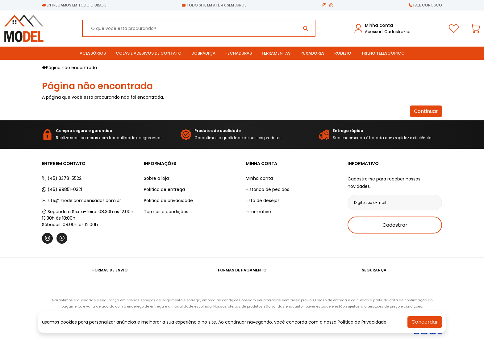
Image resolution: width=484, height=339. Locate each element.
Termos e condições (166, 212)
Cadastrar (394, 225)
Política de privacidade (168, 200)
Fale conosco (425, 5)
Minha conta (259, 178)
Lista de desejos (263, 200)
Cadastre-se (397, 32)
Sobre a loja (156, 178)
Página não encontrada (71, 67)
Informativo (258, 212)
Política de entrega (164, 189)
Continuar (426, 111)
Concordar (424, 321)
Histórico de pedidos (267, 189)
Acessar (373, 32)
